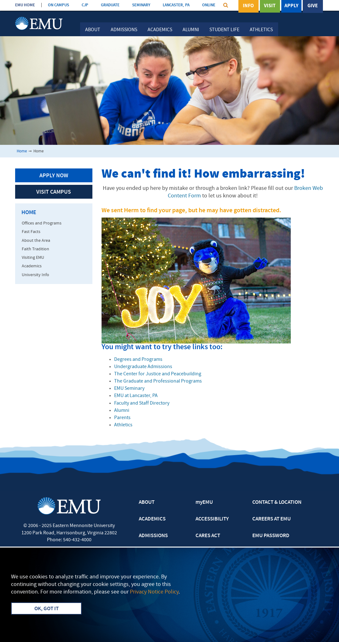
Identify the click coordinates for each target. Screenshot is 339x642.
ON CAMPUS (58, 5)
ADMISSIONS (153, 536)
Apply (291, 6)
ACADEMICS (152, 519)
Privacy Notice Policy (154, 592)
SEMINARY (141, 5)
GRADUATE (110, 5)
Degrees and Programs (138, 359)
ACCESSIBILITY (212, 519)
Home (22, 151)
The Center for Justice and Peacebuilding (157, 374)
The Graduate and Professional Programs (158, 381)
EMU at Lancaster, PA (136, 395)
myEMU (204, 502)
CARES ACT (208, 536)
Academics (160, 29)
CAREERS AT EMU (271, 519)
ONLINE (208, 5)
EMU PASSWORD (270, 536)
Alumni (191, 29)
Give (312, 6)
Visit (270, 6)
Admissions (124, 29)
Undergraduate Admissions (143, 366)
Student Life (224, 29)
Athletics (261, 29)
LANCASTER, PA (176, 5)
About (92, 29)
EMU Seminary (129, 388)
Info (248, 6)
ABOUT (147, 502)
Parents (122, 417)
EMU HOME (25, 5)
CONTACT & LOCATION (276, 502)
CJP (85, 5)
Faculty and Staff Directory (141, 403)
